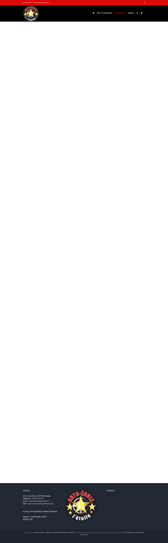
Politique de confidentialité (54, 532)
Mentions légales (39, 532)
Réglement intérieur (68, 532)
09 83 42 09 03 (37, 499)
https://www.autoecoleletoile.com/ (41, 504)
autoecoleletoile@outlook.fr (41, 2)
